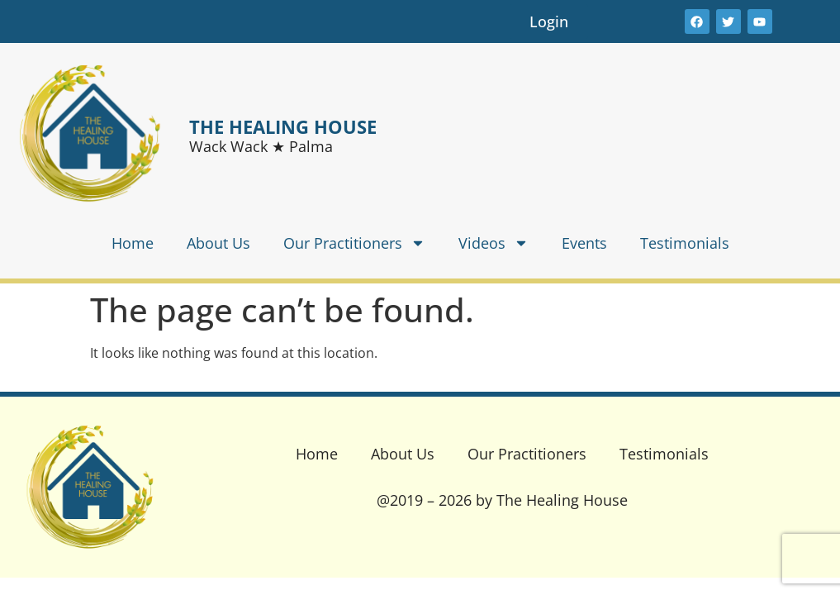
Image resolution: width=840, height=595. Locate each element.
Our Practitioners (354, 243)
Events (584, 243)
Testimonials (684, 243)
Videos (493, 243)
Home (133, 243)
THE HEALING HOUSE (283, 126)
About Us (218, 243)
